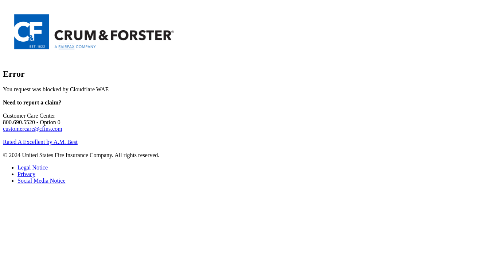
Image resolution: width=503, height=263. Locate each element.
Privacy (26, 174)
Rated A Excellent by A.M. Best (40, 142)
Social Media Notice (41, 181)
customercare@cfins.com (32, 129)
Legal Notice (32, 167)
